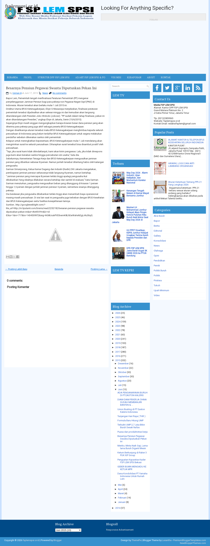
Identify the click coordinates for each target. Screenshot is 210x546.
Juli (120, 385)
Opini (156, 255)
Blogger (57, 540)
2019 (117, 343)
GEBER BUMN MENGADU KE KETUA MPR (131, 468)
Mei (120, 485)
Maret (121, 493)
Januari (121, 502)
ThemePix (136, 540)
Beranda (59, 269)
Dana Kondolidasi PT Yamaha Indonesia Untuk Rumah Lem (132, 476)
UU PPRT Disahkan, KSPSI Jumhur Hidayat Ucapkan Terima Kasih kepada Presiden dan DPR (137, 235)
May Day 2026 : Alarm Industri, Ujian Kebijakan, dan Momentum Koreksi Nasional (137, 178)
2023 (117, 326)
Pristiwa (158, 280)
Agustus (122, 380)
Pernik (157, 265)
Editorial (158, 230)
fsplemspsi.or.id (21, 6)
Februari (122, 497)
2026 (117, 313)
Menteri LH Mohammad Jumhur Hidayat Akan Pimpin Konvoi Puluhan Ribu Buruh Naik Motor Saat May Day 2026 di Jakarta (130, 215)
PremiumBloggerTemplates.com (189, 540)
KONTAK (166, 77)
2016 (117, 356)
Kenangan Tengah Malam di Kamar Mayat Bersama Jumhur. (137, 193)
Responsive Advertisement (120, 529)
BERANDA (12, 77)
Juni (120, 389)
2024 (117, 321)
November (123, 368)
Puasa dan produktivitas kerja (132, 431)
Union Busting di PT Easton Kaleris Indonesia (131, 410)
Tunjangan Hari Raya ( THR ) (131, 416)
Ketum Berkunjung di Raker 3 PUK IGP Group (132, 454)
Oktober (122, 372)
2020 (117, 339)
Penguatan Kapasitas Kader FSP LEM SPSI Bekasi (131, 461)
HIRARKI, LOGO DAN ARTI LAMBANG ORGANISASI (181, 164)
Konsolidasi (160, 240)
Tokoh (157, 285)
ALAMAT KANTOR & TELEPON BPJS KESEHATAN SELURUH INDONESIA (186, 141)
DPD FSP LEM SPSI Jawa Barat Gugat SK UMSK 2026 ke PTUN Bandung (136, 252)
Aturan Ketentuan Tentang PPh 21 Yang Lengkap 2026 (185, 183)
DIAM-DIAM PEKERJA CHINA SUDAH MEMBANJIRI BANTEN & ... (132, 402)
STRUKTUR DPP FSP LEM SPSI (54, 77)
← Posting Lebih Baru (16, 269)
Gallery (157, 235)
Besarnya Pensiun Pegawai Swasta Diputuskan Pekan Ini (51, 88)
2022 (117, 330)
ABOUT (151, 77)
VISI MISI (116, 77)
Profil (28, 77)
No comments (60, 93)
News (45, 93)
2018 (117, 347)
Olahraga (158, 250)
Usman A (17, 93)
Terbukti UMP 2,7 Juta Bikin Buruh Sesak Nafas (131, 426)
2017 (117, 351)
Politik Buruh (160, 270)
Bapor (157, 221)
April (120, 489)
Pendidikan (159, 260)
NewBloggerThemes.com (193, 543)
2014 (117, 508)
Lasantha (166, 540)
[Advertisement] (105, 47)
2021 (117, 334)
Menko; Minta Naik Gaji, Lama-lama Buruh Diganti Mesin (132, 447)
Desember (123, 363)
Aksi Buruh (159, 216)
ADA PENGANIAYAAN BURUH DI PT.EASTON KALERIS (132, 394)
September (123, 376)
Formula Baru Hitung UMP (130, 420)
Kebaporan (134, 77)
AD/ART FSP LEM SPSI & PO (90, 77)
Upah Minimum (161, 290)
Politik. (157, 275)
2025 (117, 317)
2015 (117, 360)
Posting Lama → (99, 269)
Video (157, 295)
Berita (157, 225)
